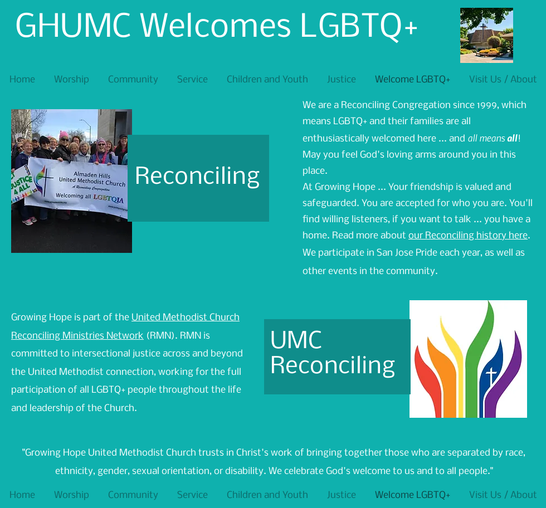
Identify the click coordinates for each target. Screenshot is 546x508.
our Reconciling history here (468, 236)
